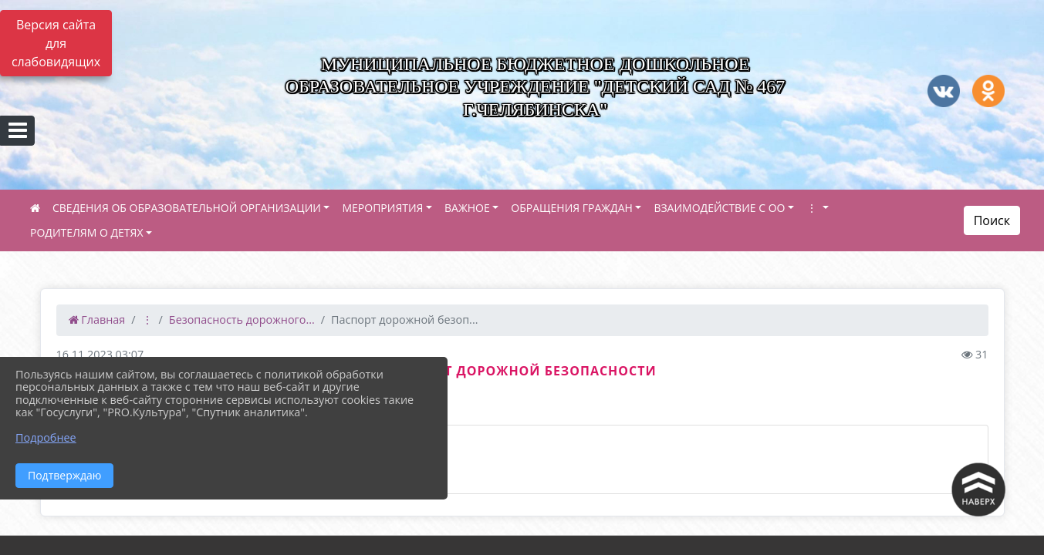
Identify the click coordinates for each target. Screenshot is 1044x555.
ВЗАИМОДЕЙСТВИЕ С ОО (719, 207)
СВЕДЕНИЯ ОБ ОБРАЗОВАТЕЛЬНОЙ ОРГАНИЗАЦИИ (186, 207)
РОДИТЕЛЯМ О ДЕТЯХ (86, 232)
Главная (97, 319)
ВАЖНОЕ (467, 207)
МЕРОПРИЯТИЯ (382, 207)
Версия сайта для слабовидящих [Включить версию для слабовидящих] (56, 43)
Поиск (992, 220)
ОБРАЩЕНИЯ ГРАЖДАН (572, 207)
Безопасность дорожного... (242, 319)
